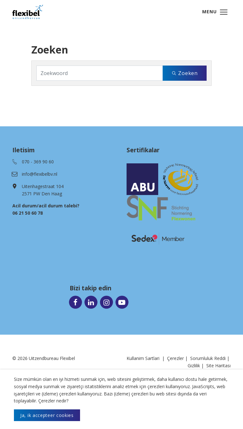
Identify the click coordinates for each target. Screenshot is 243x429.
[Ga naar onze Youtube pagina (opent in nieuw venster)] (122, 302)
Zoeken (184, 73)
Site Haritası (218, 366)
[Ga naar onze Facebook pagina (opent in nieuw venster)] (75, 302)
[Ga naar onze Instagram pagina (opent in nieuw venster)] (106, 302)
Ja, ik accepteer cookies (47, 415)
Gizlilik (194, 366)
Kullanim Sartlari (143, 358)
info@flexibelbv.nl (39, 174)
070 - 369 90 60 (38, 162)
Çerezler (175, 358)
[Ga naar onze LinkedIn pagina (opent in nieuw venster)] (91, 302)
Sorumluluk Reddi (208, 358)
